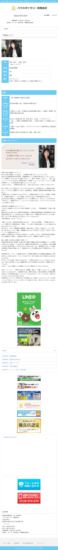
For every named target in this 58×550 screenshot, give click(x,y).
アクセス (54, 15)
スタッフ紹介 (6, 543)
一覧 (55, 350)
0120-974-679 (20, 15)
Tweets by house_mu (10, 437)
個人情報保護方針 (28, 543)
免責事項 (16, 543)
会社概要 (46, 15)
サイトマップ (41, 543)
